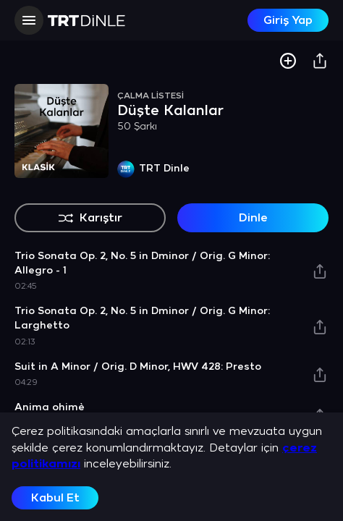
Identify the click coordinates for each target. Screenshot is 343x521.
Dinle (253, 218)
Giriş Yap (288, 20)
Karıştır (90, 218)
